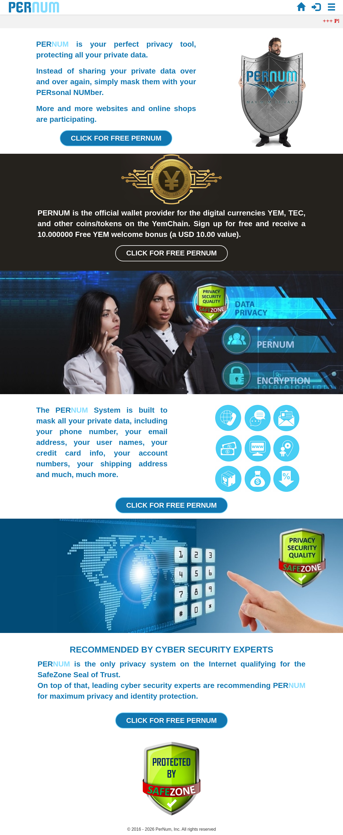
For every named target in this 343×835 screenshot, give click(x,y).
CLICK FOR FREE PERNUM (116, 138)
